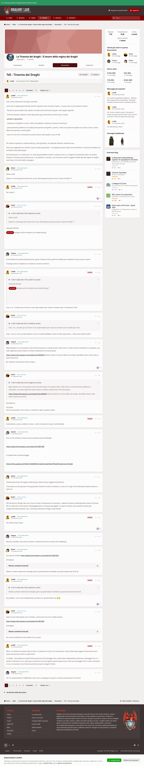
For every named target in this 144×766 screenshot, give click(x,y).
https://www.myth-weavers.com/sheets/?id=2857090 (25, 447)
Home (9, 714)
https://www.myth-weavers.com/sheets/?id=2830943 (25, 355)
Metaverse (121, 175)
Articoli (9, 718)
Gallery (9, 734)
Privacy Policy (17, 751)
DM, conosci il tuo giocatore (122, 194)
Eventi (34, 730)
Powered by (130, 751)
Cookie (35, 751)
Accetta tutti (114, 760)
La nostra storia (37, 714)
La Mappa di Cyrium (119, 184)
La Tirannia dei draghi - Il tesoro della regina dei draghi (51, 56)
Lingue (8, 751)
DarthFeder (115, 162)
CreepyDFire (115, 209)
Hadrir (13, 205)
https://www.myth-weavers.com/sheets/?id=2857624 (40, 556)
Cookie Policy (48, 763)
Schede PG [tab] (89, 65)
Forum (9, 721)
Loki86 (12, 81)
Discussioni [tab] (65, 65)
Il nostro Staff (36, 724)
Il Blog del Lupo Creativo (127, 196)
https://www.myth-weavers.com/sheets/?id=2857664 (25, 621)
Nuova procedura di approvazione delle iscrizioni (19, 3)
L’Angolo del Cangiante (131, 185)
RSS (41, 751)
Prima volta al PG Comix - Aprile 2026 (123, 206)
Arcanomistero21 (117, 185)
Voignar (13, 253)
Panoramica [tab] (18, 65)
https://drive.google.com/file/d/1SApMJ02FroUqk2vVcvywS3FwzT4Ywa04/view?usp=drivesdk (39, 464)
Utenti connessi (36, 727)
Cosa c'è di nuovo (37, 718)
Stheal (13, 168)
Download (10, 730)
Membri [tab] (41, 65)
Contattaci (27, 751)
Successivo (29, 90)
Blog (8, 727)
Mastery (114, 175)
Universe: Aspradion (119, 173)
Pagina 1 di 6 (45, 90)
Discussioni (34, 81)
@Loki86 (10, 232)
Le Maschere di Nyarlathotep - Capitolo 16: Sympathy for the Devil (125, 159)
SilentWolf (115, 196)
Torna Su (135, 701)
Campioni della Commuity (40, 721)
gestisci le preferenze (65, 763)
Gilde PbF (10, 724)
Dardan (13, 432)
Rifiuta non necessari (131, 760)
